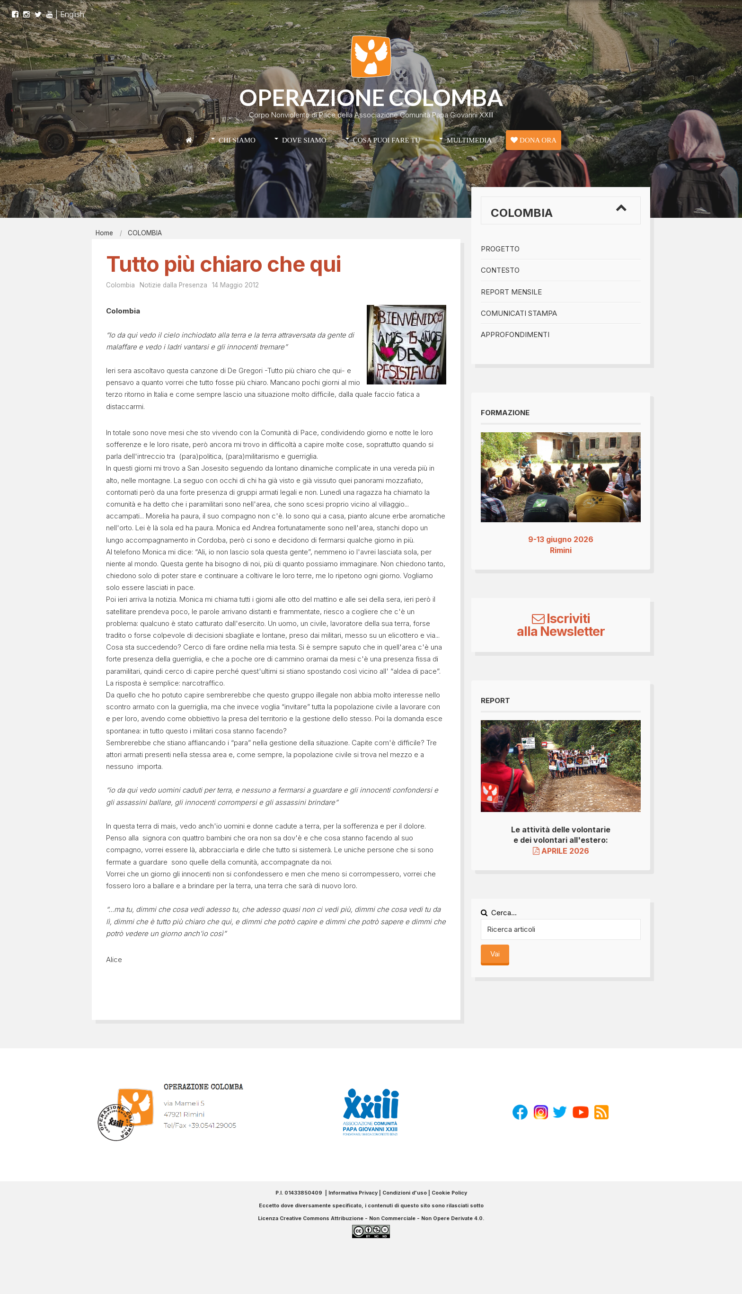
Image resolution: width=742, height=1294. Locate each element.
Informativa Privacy (353, 1193)
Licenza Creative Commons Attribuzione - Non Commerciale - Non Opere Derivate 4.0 (370, 1218)
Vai (495, 953)
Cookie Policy (449, 1193)
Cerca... (499, 912)
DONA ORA (533, 140)
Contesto (500, 270)
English (72, 9)
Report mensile (511, 291)
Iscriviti (561, 618)
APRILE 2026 (561, 851)
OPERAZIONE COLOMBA (371, 97)
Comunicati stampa (519, 313)
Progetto (500, 248)
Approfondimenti (515, 334)
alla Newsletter (561, 631)
